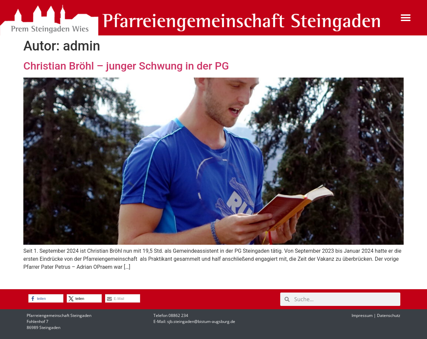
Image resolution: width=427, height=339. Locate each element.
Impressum (362, 315)
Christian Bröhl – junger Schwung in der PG (126, 66)
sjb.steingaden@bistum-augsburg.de (201, 321)
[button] (406, 18)
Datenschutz (388, 315)
